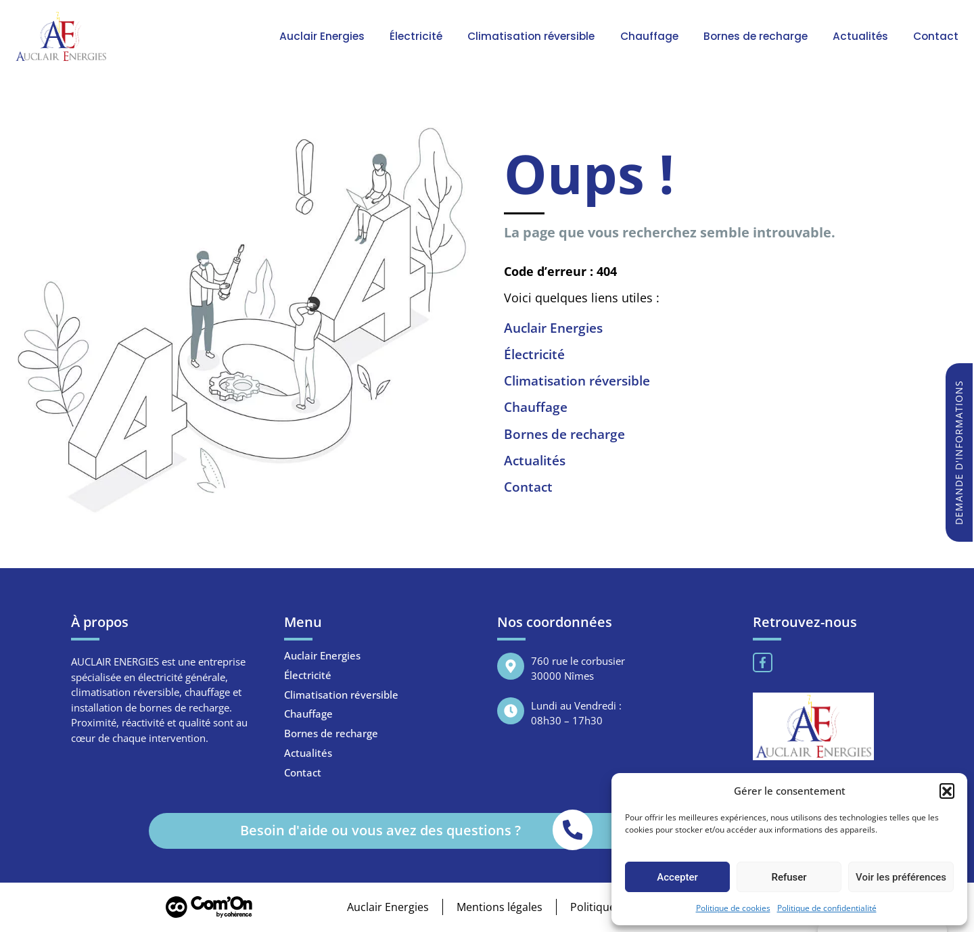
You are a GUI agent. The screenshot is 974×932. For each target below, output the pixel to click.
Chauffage (655, 36)
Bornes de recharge (760, 36)
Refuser (788, 877)
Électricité (424, 36)
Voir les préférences (901, 877)
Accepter (677, 877)
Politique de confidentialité (827, 908)
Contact (937, 36)
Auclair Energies (332, 36)
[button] (947, 790)
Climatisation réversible (538, 36)
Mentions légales (499, 907)
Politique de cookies (733, 908)
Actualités (864, 36)
